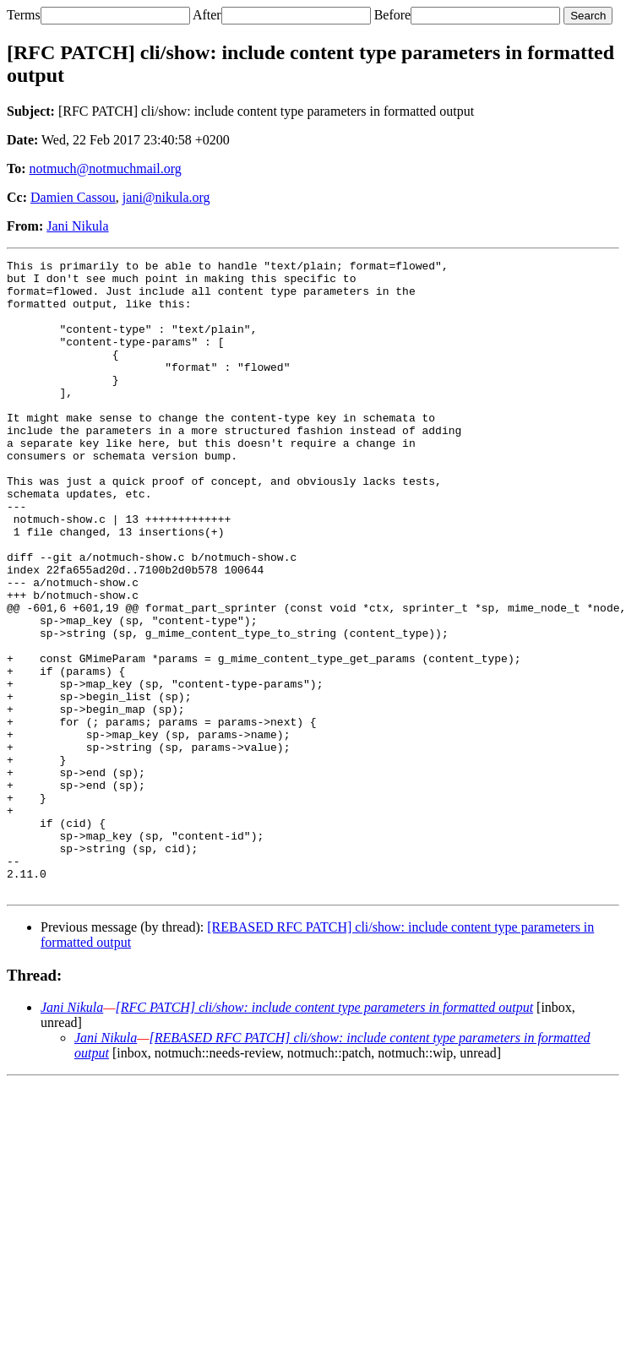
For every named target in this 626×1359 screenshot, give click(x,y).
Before (392, 15)
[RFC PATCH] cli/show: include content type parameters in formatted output (324, 1134)
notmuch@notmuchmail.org (106, 168)
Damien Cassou (73, 197)
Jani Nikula (77, 226)
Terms (24, 15)
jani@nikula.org (166, 197)
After (207, 15)
